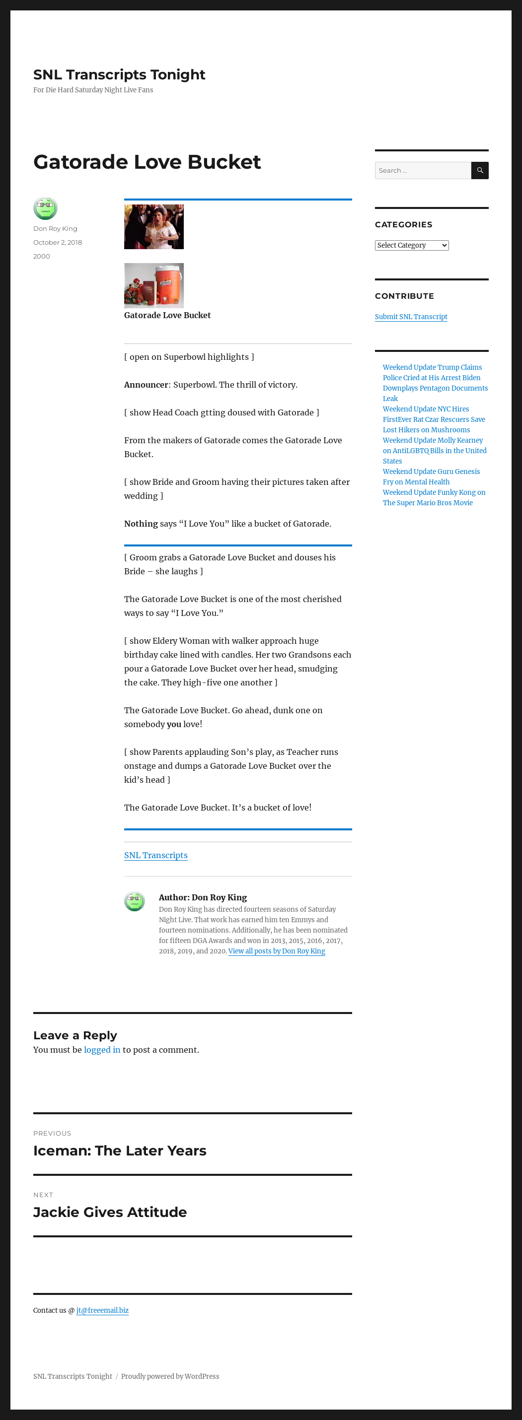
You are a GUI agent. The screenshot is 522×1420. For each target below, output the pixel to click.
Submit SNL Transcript (411, 317)
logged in (102, 1050)
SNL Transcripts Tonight (119, 74)
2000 (41, 256)
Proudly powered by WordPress (170, 1376)
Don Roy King (55, 228)
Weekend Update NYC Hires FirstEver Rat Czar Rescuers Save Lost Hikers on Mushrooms (434, 419)
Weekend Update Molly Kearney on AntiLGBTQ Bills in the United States (435, 451)
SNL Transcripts (156, 855)
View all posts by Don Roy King (276, 951)
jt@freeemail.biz (102, 1310)
